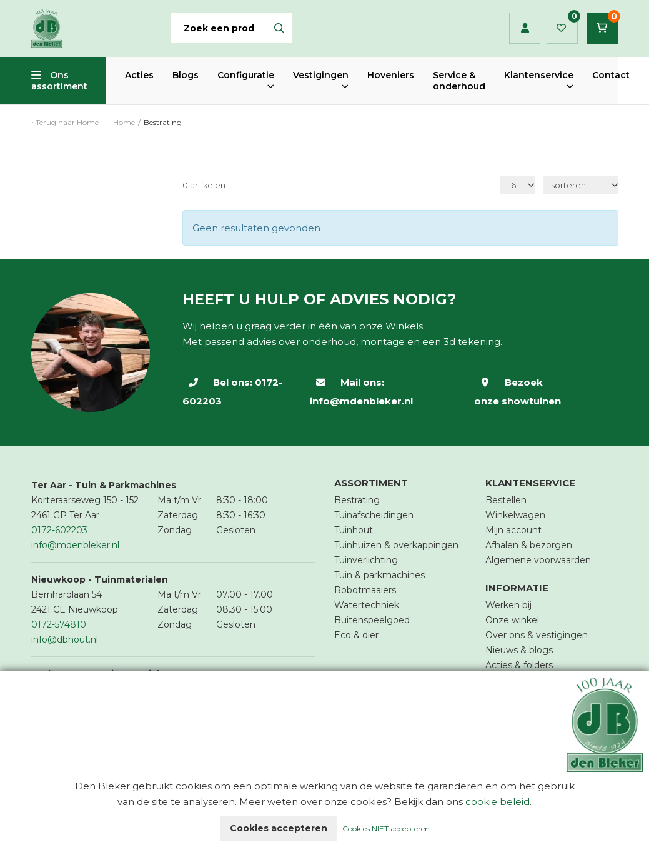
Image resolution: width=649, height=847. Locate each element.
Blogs (185, 75)
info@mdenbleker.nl (361, 401)
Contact (611, 75)
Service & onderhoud (459, 80)
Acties (139, 75)
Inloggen (525, 28)
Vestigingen (321, 75)
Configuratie (245, 75)
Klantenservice (538, 75)
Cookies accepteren (278, 828)
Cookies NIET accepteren (386, 828)
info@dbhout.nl (64, 639)
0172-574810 (58, 624)
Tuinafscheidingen (374, 515)
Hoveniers (390, 75)
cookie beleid (497, 802)
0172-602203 (59, 530)
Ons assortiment (59, 80)
